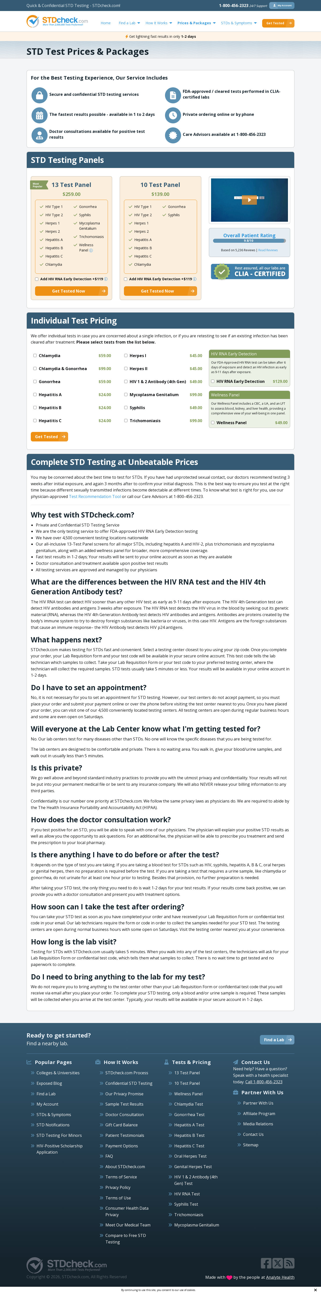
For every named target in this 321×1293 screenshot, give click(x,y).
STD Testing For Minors (59, 1135)
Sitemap (250, 1145)
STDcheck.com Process (126, 1073)
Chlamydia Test (188, 1104)
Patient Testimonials (124, 1135)
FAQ (109, 1156)
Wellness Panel (188, 1094)
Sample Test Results (124, 1104)
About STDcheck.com (125, 1166)
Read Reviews (268, 250)
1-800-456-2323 (243, 5)
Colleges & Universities (58, 1073)
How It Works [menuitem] (156, 23)
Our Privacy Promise (124, 1094)
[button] (249, 200)
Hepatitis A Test (189, 1125)
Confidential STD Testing (128, 1083)
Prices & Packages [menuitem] (194, 23)
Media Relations (258, 1124)
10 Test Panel (187, 1083)
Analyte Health (280, 1277)
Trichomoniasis (188, 1214)
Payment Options (121, 1146)
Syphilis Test (186, 1204)
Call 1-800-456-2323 (263, 1082)
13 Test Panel (187, 1073)
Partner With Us (258, 1103)
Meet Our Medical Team (127, 1225)
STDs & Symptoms (54, 1114)
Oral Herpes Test (190, 1156)
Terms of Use (118, 1198)
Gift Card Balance (121, 1125)
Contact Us (253, 1134)
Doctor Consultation (124, 1114)
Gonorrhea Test (189, 1114)
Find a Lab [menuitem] (127, 23)
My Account (47, 1104)
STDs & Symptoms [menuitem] (236, 23)
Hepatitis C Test (189, 1146)
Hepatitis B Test (189, 1135)
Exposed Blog (49, 1083)
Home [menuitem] (106, 23)
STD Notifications (53, 1125)
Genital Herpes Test (193, 1166)
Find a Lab (46, 1094)
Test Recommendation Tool (95, 496)
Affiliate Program (259, 1113)
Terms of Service (121, 1177)
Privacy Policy (117, 1187)
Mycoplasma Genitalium (196, 1225)
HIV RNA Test (187, 1194)
